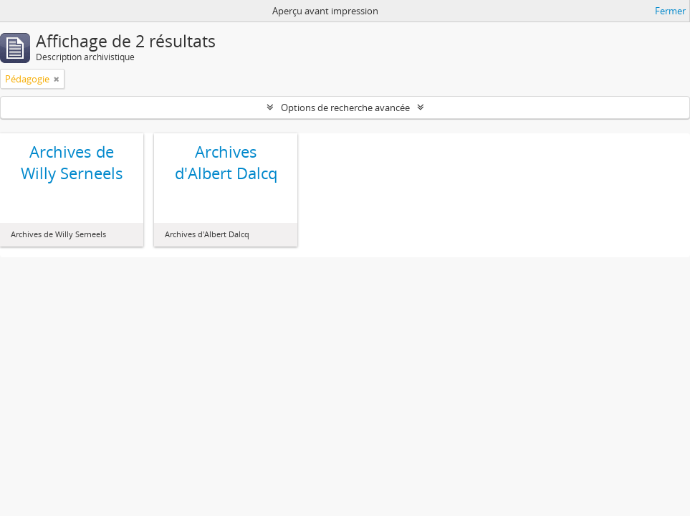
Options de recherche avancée (345, 107)
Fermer (670, 10)
